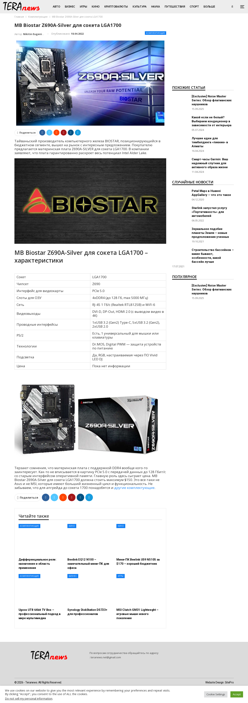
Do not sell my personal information (28, 698)
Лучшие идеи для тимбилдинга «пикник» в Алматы (210, 142)
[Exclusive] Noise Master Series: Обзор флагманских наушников (212, 100)
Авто (56, 6)
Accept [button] (237, 694)
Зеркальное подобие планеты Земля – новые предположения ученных (210, 233)
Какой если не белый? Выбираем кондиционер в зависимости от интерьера (211, 121)
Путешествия (175, 6)
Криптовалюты (116, 6)
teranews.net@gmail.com (106, 657)
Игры (83, 6)
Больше (209, 6)
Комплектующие (155, 33)
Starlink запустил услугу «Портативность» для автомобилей (209, 212)
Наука (155, 6)
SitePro (229, 682)
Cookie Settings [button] (216, 694)
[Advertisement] (203, 52)
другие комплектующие (134, 487)
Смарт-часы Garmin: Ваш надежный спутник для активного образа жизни (210, 163)
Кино (95, 6)
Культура (139, 6)
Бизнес (70, 6)
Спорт (194, 6)
